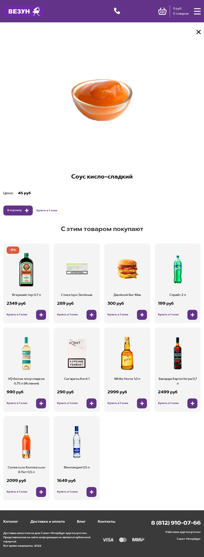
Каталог (10, 522)
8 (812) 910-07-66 (176, 523)
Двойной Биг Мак (127, 295)
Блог (81, 522)
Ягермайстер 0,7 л (26, 295)
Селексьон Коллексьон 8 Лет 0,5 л (26, 470)
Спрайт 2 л (177, 295)
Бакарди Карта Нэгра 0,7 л (178, 381)
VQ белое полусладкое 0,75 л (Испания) (26, 381)
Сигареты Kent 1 (76, 378)
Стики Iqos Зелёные (76, 295)
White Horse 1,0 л (127, 378)
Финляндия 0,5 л (77, 467)
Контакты (106, 522)
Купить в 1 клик (47, 210)
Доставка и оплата (47, 522)
